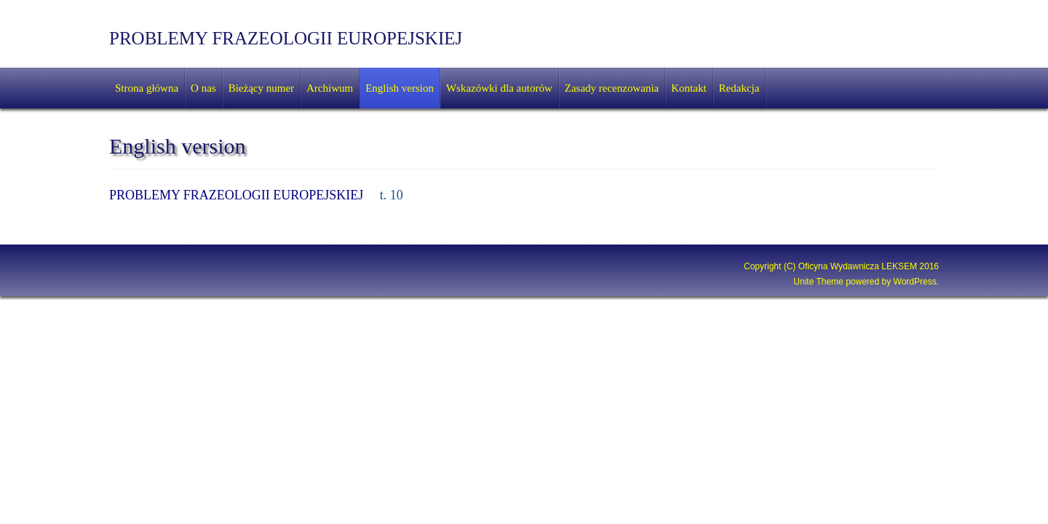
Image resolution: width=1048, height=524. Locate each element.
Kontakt (688, 88)
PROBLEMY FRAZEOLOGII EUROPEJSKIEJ (285, 38)
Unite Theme (818, 282)
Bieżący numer (261, 88)
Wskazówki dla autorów (499, 88)
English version (399, 88)
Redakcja (739, 88)
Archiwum (329, 88)
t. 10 (391, 195)
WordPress (915, 282)
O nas (203, 88)
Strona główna (146, 88)
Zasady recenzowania (612, 88)
